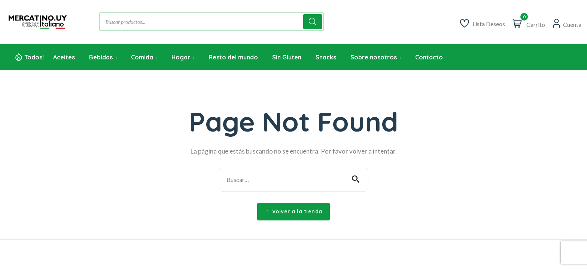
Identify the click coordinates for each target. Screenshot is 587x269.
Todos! (34, 57)
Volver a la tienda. (295, 211)
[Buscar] (312, 21)
